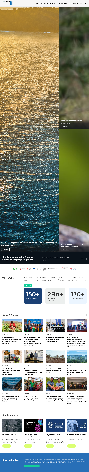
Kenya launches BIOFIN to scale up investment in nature (54, 370)
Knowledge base (65, 3)
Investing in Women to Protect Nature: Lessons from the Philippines (32, 398)
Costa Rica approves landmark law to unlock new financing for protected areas (29, 244)
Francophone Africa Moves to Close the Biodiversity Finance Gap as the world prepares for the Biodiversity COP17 (77, 400)
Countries (57, 3)
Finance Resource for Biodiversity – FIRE (53, 435)
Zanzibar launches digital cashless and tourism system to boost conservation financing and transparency (33, 341)
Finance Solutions (76, 3)
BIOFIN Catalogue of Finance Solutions (9, 435)
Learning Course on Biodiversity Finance (30, 435)
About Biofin (39, 3)
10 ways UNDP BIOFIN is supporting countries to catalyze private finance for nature (73, 245)
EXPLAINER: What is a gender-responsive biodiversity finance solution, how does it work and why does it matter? (74, 122)
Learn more (83, 258)
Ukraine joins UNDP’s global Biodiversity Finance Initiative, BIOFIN (55, 339)
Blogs (51, 3)
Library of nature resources (76, 434)
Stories (46, 3)
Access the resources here (32, 466)
